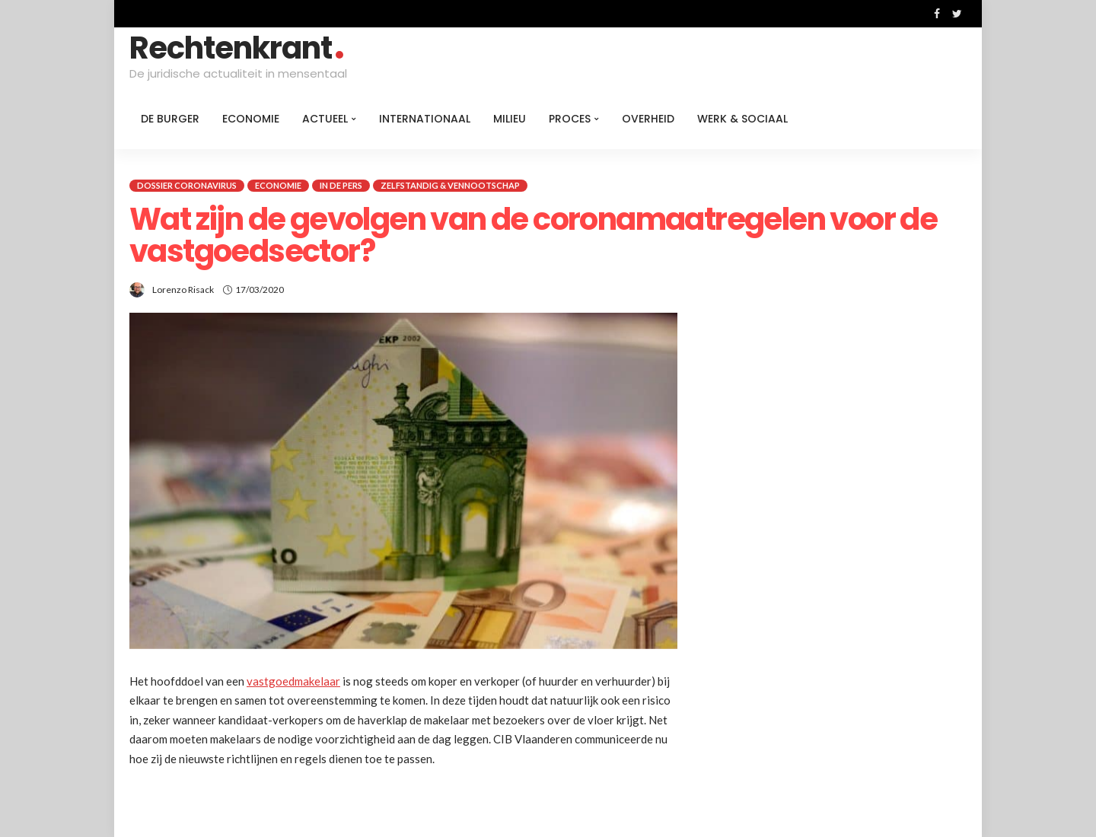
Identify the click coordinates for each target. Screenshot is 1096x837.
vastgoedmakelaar (293, 681)
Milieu (509, 118)
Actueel (325, 118)
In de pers (341, 185)
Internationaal (424, 118)
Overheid (648, 118)
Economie (250, 118)
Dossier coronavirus (187, 185)
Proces (570, 118)
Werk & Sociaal (742, 118)
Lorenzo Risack (183, 289)
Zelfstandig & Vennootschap (450, 185)
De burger (170, 118)
